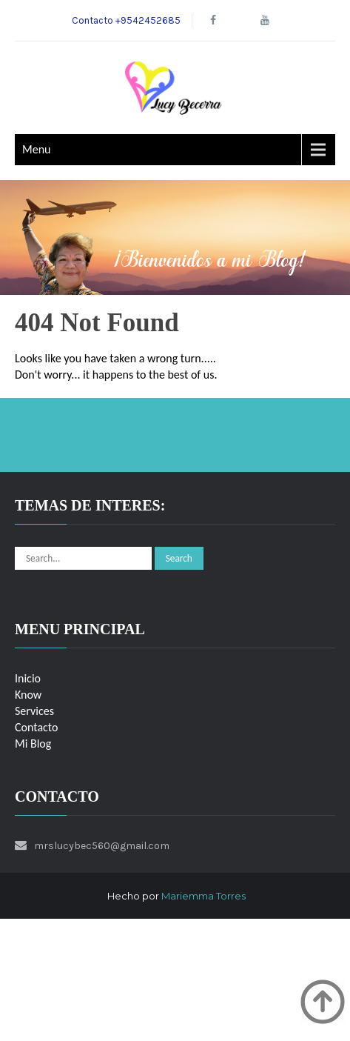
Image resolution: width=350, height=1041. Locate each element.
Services (34, 711)
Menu (36, 149)
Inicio (28, 678)
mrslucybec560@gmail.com (101, 845)
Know (28, 695)
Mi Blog (33, 743)
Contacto (36, 727)
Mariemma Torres (203, 896)
